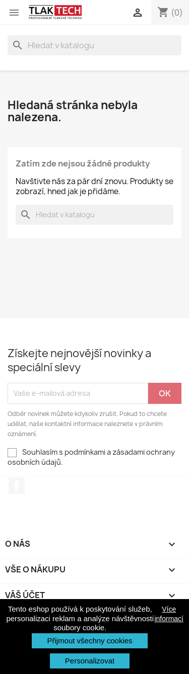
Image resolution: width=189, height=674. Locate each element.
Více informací (168, 613)
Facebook (17, 486)
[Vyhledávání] (94, 45)
